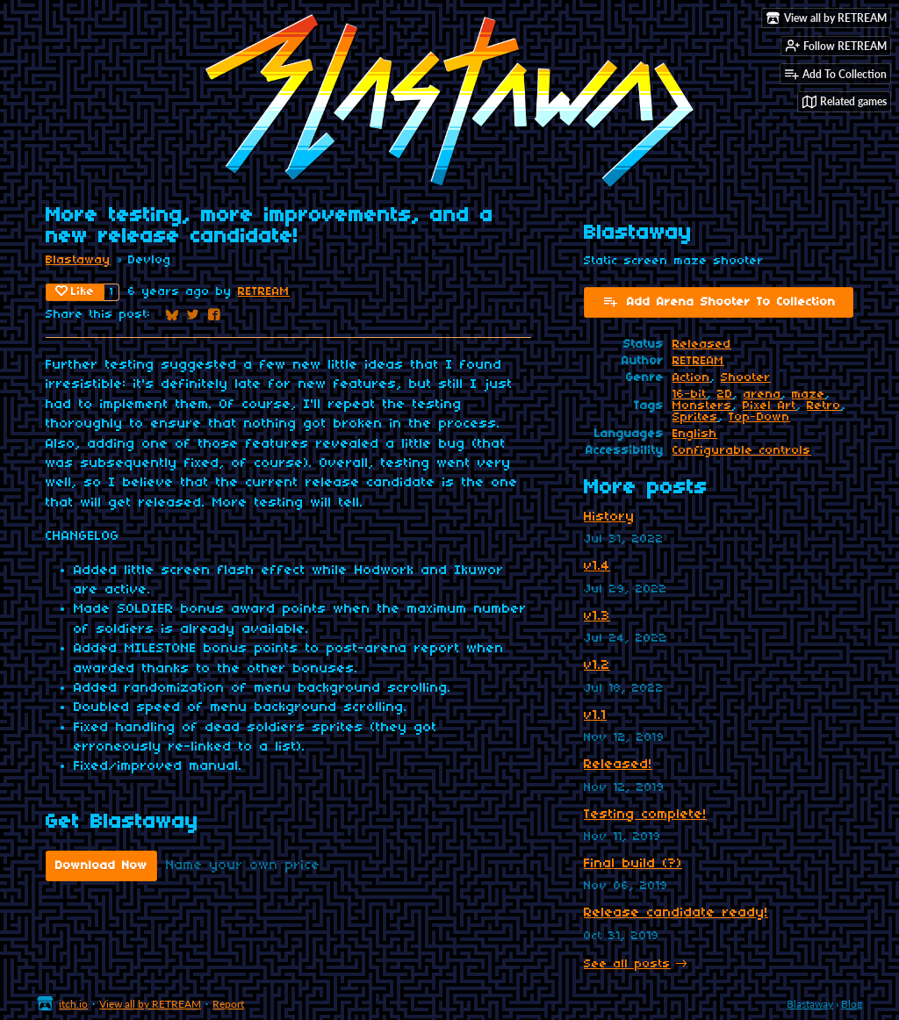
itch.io (73, 1003)
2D (725, 394)
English (694, 434)
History (609, 517)
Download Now (101, 866)
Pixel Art (769, 406)
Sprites (695, 417)
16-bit (689, 394)
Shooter (746, 378)
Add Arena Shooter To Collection (719, 301)
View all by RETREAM (150, 1003)
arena (762, 394)
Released (701, 344)
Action (691, 378)
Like (75, 291)
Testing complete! (645, 815)
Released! (618, 765)
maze (808, 394)
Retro (824, 406)
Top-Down (759, 417)
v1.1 (595, 715)
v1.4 (597, 566)
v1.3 (597, 616)
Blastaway (78, 260)
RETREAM (264, 292)
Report (228, 1003)
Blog (851, 1003)
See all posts (627, 964)
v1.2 (597, 665)
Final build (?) (633, 864)
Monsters (702, 406)
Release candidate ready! (676, 913)
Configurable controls (741, 450)
